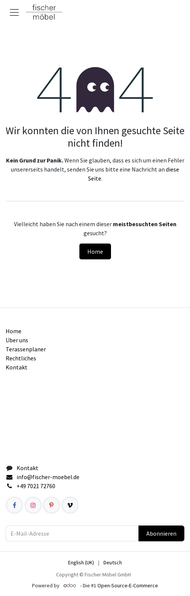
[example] (70, 505)
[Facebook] (14, 505)
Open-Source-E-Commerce (127, 585)
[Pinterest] (51, 505)
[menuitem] (81, 563)
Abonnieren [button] (161, 533)
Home (95, 251)
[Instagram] (33, 505)
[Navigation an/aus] (14, 12)
